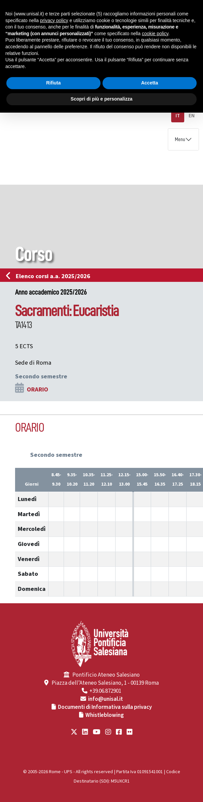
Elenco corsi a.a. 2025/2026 (50, 276)
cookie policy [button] (155, 33)
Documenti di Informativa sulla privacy (105, 707)
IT (178, 115)
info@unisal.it (105, 699)
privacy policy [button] (54, 20)
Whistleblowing (104, 715)
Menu (180, 139)
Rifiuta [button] (53, 82)
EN (192, 115)
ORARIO (37, 389)
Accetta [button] (149, 82)
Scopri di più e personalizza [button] (101, 99)
